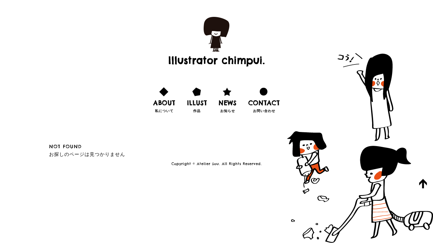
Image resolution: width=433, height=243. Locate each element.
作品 (197, 99)
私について (164, 99)
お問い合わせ (264, 99)
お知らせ (227, 99)
